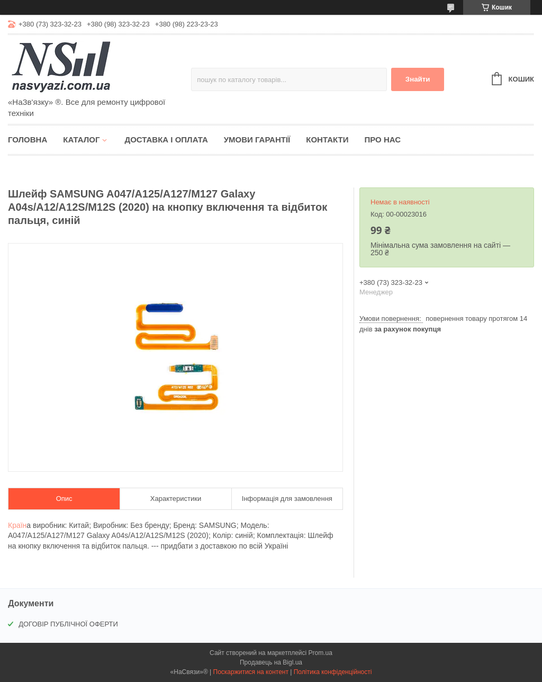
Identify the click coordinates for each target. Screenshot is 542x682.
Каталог (81, 139)
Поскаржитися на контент (250, 672)
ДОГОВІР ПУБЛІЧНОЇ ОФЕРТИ (68, 624)
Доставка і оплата (165, 139)
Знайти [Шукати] (417, 79)
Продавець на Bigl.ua (271, 662)
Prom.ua (320, 653)
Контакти (327, 139)
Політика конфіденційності (333, 672)
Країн (17, 525)
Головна (27, 139)
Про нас (382, 139)
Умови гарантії (257, 139)
